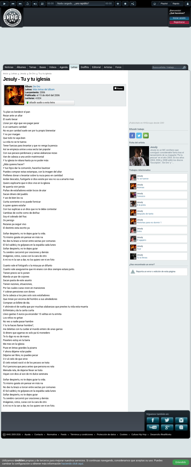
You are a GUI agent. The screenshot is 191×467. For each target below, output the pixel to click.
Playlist (164, 3)
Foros (118, 67)
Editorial (96, 67)
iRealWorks (166, 434)
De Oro (32, 73)
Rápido (176, 3)
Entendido (180, 462)
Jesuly (23, 73)
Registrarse (179, 22)
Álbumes (21, 67)
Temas (32, 67)
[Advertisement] (81, 35)
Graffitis (85, 67)
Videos (52, 67)
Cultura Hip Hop (139, 434)
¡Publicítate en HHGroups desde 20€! (146, 123)
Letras (74, 67)
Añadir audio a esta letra (42, 102)
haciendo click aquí (72, 463)
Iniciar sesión (179, 18)
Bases (43, 67)
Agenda (64, 67)
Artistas (108, 67)
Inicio (5, 73)
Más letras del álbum (44, 89)
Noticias (9, 67)
